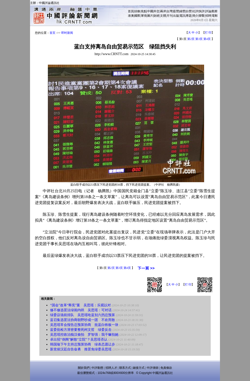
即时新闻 (67, 33)
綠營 (182, 11)
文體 (163, 15)
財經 (156, 15)
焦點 (144, 11)
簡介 (195, 15)
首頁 (131, 11)
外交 (156, 11)
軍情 (144, 15)
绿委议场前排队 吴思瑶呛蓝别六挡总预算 (82, 315)
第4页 (207, 39)
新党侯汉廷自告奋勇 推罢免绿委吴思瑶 (81, 349)
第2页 (191, 39)
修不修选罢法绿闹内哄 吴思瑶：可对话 (81, 310)
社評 (195, 11)
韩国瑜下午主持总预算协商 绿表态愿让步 (82, 344)
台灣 (169, 11)
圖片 (150, 15)
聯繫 (202, 15)
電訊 (182, 15)
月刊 (169, 15)
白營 (189, 11)
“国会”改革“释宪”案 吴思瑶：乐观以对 (80, 305)
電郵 (215, 15)
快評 (202, 11)
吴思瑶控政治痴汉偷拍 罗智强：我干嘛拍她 (84, 334)
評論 (208, 11)
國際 (137, 15)
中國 (150, 11)
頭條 (137, 11)
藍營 (176, 11)
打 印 (208, 32)
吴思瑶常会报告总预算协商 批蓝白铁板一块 (84, 325)
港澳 (131, 15)
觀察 (215, 11)
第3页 (199, 39)
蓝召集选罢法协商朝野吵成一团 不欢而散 (82, 320)
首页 (52, 33)
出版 (176, 15)
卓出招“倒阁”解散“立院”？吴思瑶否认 (78, 339)
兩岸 (163, 11)
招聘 (208, 15)
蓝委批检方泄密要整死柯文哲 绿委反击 (81, 330)
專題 (189, 15)
